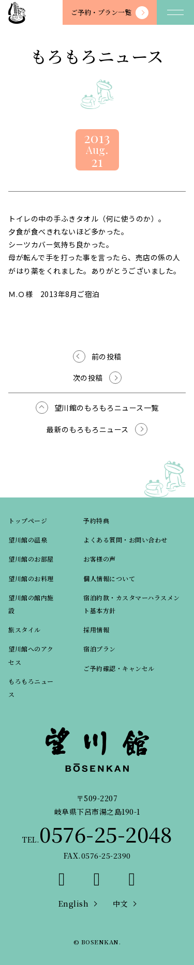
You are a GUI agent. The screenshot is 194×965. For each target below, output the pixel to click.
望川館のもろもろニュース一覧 (106, 407)
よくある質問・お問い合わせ (125, 539)
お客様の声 (99, 558)
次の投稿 (88, 377)
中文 (120, 903)
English (73, 903)
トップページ (27, 520)
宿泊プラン (99, 648)
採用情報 (96, 629)
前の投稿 (107, 356)
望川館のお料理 (31, 578)
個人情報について (109, 578)
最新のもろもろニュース (88, 429)
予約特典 (96, 520)
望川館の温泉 (27, 539)
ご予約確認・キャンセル (119, 668)
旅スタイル (24, 629)
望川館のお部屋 (31, 558)
